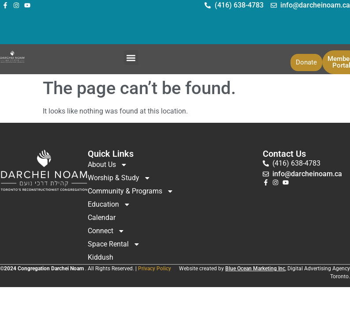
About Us (107, 164)
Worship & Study (119, 178)
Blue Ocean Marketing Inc (255, 268)
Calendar (101, 217)
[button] (131, 57)
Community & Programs (131, 191)
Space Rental (114, 244)
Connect (106, 231)
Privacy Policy (154, 268)
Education (109, 204)
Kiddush (100, 257)
